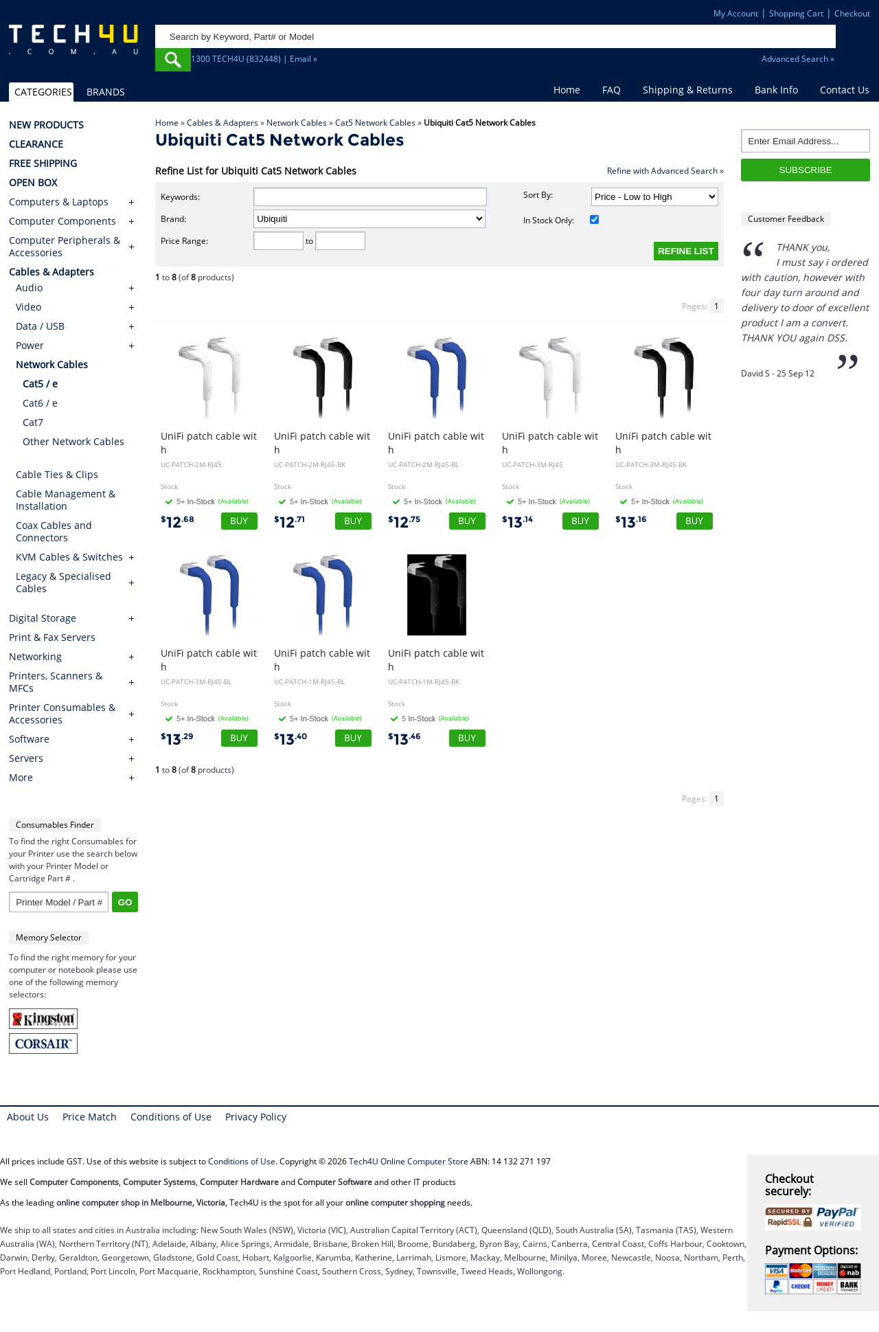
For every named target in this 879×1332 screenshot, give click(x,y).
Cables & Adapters (222, 122)
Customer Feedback (786, 219)
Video (28, 306)
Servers (26, 758)
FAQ (611, 89)
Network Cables (296, 122)
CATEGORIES (43, 91)
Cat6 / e (40, 402)
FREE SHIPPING (43, 163)
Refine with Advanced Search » (665, 171)
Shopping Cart (796, 13)
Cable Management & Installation (65, 499)
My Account (736, 13)
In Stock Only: (561, 220)
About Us (28, 1116)
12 (177, 522)
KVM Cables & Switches (69, 556)
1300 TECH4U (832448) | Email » (254, 59)
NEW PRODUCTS (46, 125)
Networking (35, 657)
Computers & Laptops (59, 202)
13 (517, 522)
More (21, 777)
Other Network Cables (73, 441)
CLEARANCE (36, 144)
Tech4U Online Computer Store (408, 1161)
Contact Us (844, 89)
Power (30, 345)
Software (29, 739)
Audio (29, 287)
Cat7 (33, 422)
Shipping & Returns (688, 89)
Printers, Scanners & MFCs (55, 682)
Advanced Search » (798, 59)
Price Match (89, 1116)
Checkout (852, 13)
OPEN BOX (33, 183)
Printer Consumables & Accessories (62, 713)
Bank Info (776, 89)
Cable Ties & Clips (57, 474)
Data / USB (40, 325)
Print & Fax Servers (52, 637)
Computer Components (62, 221)
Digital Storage (42, 618)
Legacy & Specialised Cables (63, 582)
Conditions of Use (171, 1116)
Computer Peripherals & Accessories (64, 246)
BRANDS (106, 91)
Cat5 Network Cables (375, 122)
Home (566, 89)
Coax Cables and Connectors (54, 531)
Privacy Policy (255, 1116)
